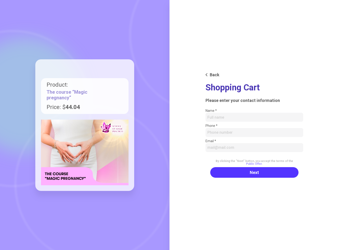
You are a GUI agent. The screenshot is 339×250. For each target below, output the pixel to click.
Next (254, 172)
